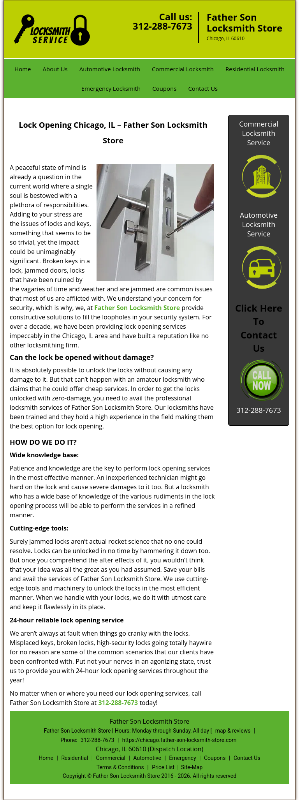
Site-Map (191, 767)
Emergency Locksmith (111, 88)
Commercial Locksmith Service (258, 133)
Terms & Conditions (120, 767)
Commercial (110, 758)
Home (22, 69)
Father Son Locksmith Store (137, 307)
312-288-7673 (162, 25)
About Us (55, 69)
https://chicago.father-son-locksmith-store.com (179, 740)
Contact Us (203, 88)
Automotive (147, 758)
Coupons (164, 88)
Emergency (182, 758)
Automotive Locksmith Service (259, 224)
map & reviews (233, 731)
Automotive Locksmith (109, 69)
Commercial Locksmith (183, 69)
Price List (163, 767)
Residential (74, 758)
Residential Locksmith (255, 69)
